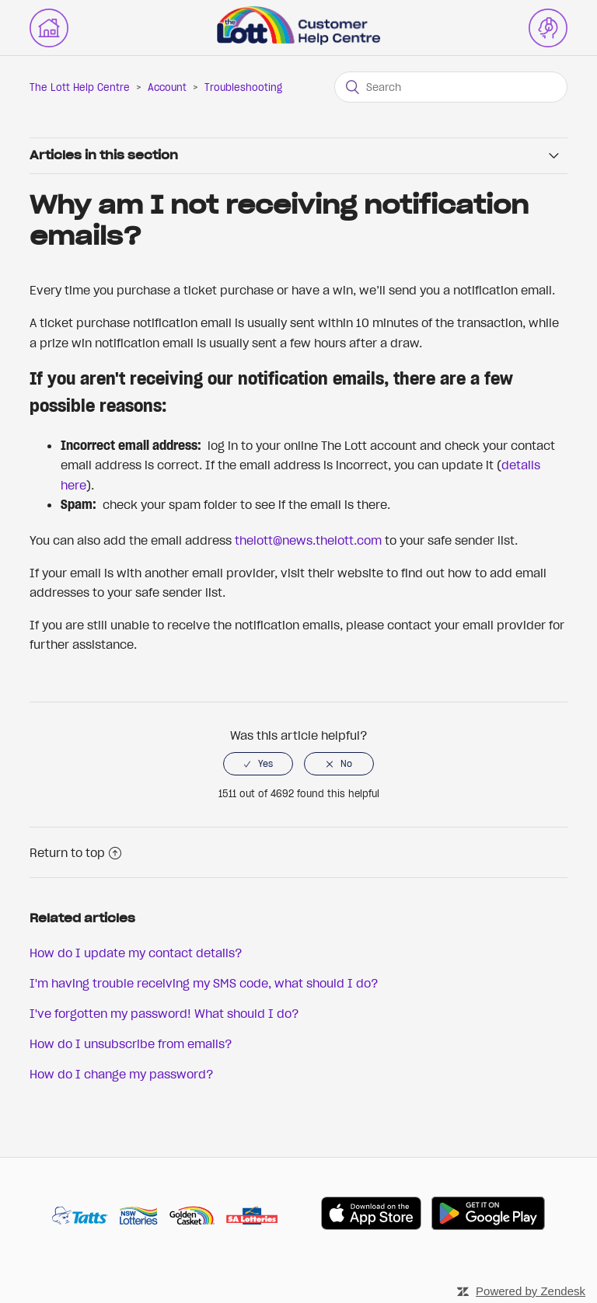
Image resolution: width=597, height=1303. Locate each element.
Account (167, 87)
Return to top (75, 852)
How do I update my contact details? (136, 952)
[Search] (450, 87)
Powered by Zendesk (530, 1291)
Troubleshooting (243, 87)
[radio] (258, 763)
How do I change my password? (122, 1074)
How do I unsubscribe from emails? (131, 1043)
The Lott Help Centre (80, 87)
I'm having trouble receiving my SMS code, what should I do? (204, 983)
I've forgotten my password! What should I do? (164, 1013)
